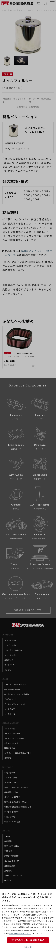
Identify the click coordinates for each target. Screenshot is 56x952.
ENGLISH (28, 947)
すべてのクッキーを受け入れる (28, 940)
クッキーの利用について (20, 933)
